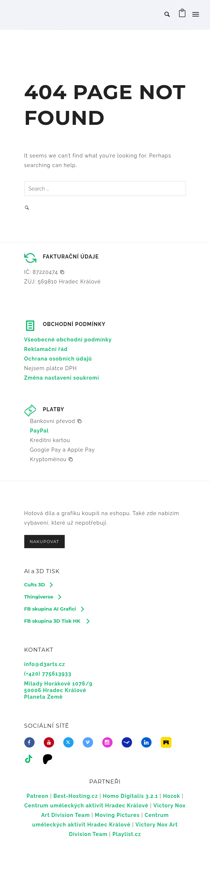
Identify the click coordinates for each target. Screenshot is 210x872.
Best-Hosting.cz (75, 796)
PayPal (39, 431)
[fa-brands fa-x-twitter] (70, 742)
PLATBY (53, 409)
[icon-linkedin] (148, 742)
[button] (44, 272)
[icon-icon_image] (168, 742)
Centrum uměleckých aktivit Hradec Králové (86, 805)
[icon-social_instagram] (109, 742)
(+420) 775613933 (47, 674)
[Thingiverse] (42, 596)
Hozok (171, 796)
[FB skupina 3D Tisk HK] (56, 621)
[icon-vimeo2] (90, 742)
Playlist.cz (127, 834)
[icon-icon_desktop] (50, 759)
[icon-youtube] (51, 742)
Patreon (37, 796)
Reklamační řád (46, 349)
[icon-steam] (129, 742)
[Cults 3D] (38, 584)
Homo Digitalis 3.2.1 (130, 796)
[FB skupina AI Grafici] (53, 609)
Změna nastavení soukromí (61, 378)
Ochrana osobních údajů (58, 359)
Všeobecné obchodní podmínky (68, 340)
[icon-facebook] (31, 742)
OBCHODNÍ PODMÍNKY (74, 324)
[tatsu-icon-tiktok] (30, 759)
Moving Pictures (117, 815)
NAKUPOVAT (44, 541)
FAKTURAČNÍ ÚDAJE (71, 257)
